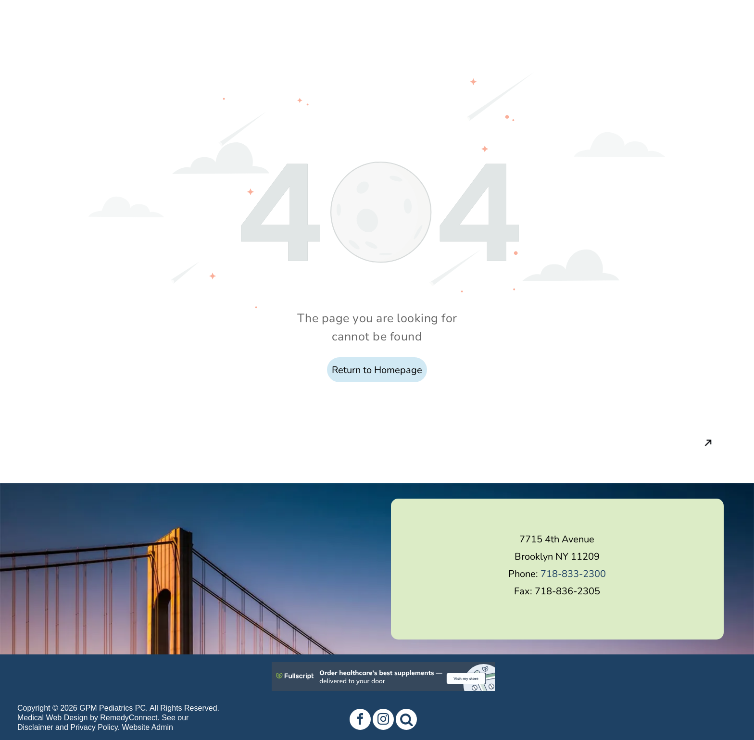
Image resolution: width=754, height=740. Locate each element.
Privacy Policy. (95, 727)
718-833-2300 (573, 573)
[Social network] (406, 720)
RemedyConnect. (130, 718)
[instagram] (383, 720)
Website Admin (147, 727)
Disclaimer (35, 727)
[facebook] (360, 720)
